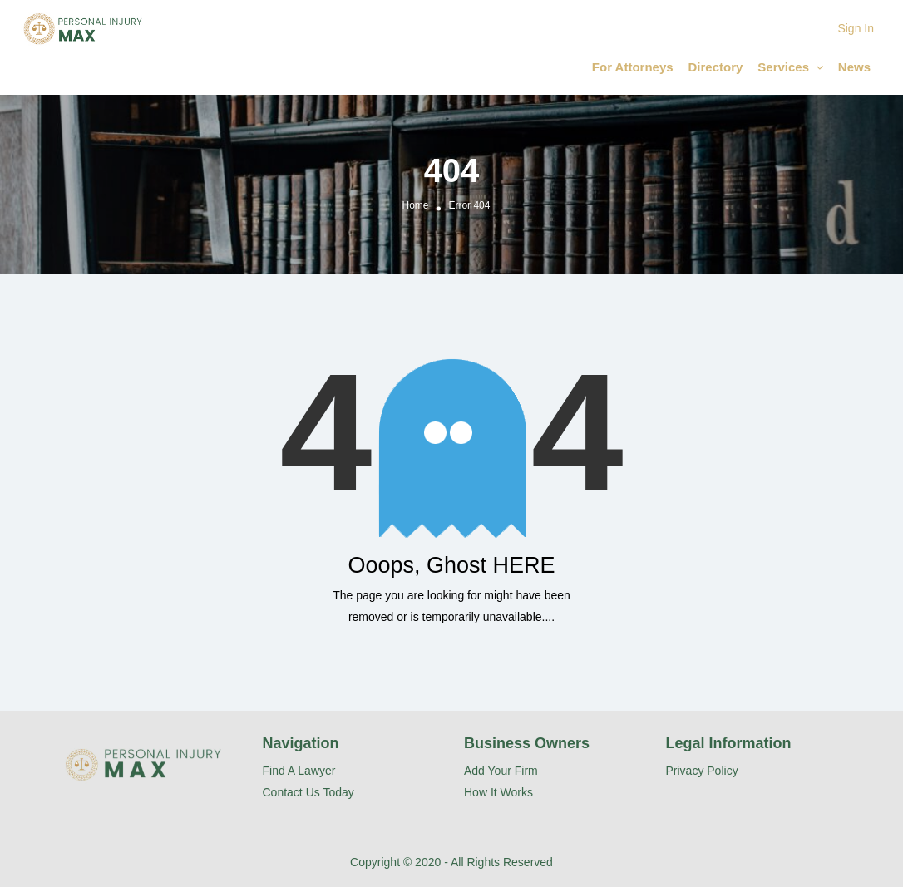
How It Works (498, 792)
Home (415, 205)
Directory (715, 67)
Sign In (855, 28)
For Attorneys (633, 67)
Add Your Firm (501, 770)
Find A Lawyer (299, 770)
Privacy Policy (702, 770)
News (854, 67)
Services (783, 67)
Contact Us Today (308, 792)
